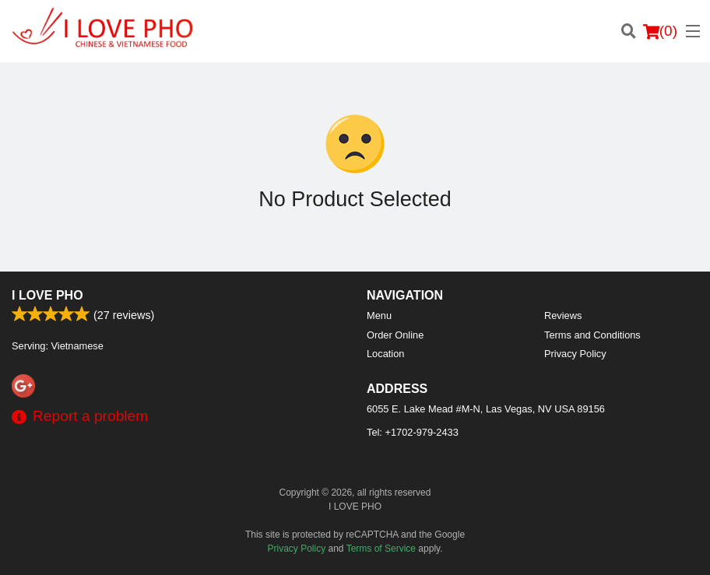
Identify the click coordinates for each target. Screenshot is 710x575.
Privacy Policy (575, 353)
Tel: (413, 432)
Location (385, 353)
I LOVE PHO (47, 295)
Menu (379, 315)
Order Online (395, 335)
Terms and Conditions (592, 335)
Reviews (563, 315)
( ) (660, 31)
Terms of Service (381, 548)
